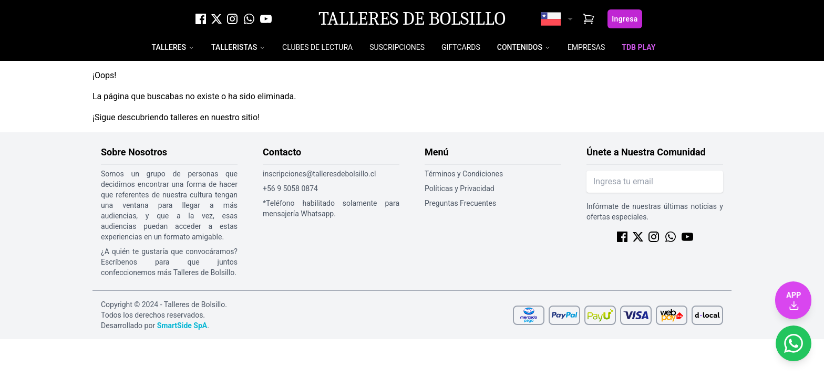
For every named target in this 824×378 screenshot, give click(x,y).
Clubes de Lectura (317, 47)
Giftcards (460, 47)
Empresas (586, 47)
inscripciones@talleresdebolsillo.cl (319, 174)
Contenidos (519, 47)
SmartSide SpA (182, 325)
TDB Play (638, 47)
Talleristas (234, 47)
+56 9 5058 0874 (290, 188)
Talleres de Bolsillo (412, 18)
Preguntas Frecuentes (460, 203)
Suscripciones (397, 47)
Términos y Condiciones (464, 174)
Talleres (169, 47)
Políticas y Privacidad (460, 188)
